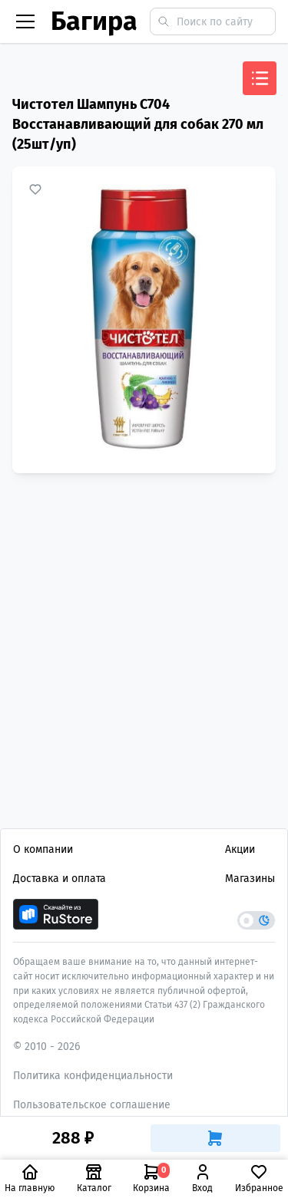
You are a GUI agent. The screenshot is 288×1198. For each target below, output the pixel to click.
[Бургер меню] (25, 21)
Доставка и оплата (59, 878)
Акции (240, 849)
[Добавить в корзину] (216, 1138)
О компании (43, 849)
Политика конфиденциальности (93, 1075)
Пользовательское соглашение (91, 1104)
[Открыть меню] (259, 78)
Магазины (250, 878)
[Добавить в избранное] (35, 189)
